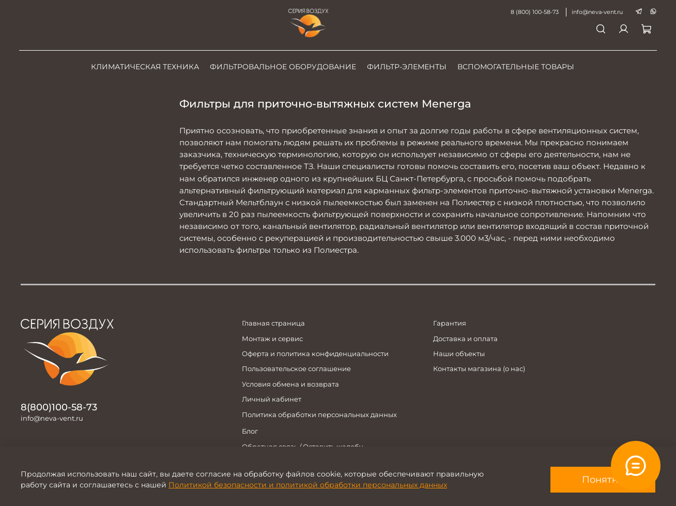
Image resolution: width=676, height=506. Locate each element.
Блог (250, 431)
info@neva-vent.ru (595, 12)
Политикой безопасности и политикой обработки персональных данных (307, 484)
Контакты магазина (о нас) (479, 369)
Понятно (603, 479)
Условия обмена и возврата (290, 384)
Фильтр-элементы (407, 66)
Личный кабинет (271, 399)
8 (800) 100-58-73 (533, 12)
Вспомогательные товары (515, 66)
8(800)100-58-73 (59, 407)
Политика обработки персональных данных (319, 415)
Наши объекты (459, 354)
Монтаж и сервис (272, 339)
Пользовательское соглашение (296, 369)
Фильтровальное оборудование (283, 66)
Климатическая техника (145, 66)
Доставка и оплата (465, 339)
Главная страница (273, 323)
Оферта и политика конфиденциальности (315, 354)
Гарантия (449, 323)
